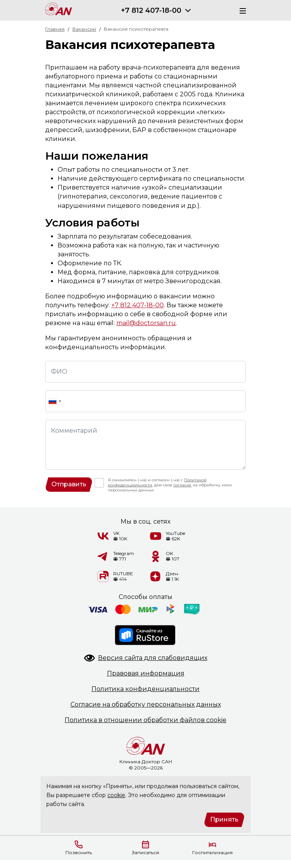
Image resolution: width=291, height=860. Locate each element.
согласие (182, 484)
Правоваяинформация (145, 673)
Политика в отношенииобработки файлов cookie (145, 720)
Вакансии (84, 29)
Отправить (68, 484)
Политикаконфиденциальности (145, 689)
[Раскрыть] (188, 10)
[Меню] (240, 10)
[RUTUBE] (103, 576)
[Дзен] (156, 576)
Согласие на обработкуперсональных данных (145, 704)
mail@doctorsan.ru (146, 323)
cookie (116, 795)
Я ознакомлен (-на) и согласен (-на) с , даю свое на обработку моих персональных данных (170, 485)
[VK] (103, 536)
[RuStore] (145, 635)
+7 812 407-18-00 (151, 10)
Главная (55, 29)
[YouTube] (156, 536)
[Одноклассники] (156, 556)
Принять (224, 819)
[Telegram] (103, 556)
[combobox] (54, 401)
